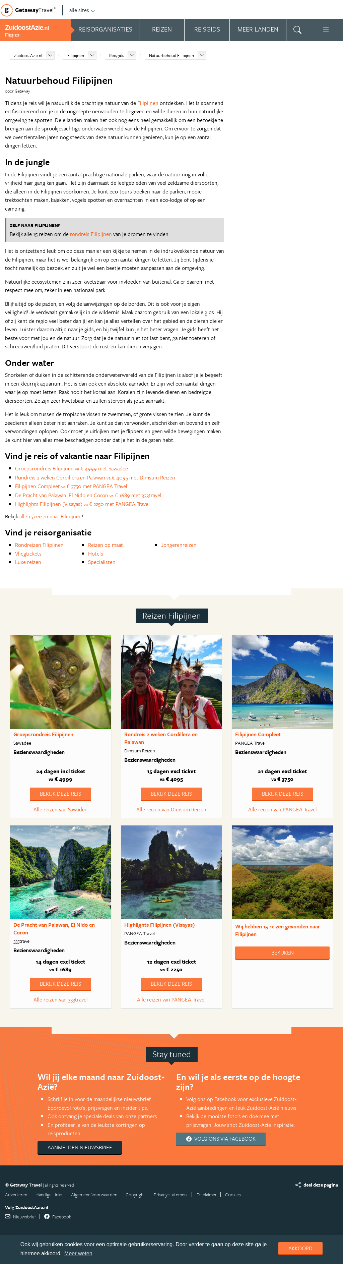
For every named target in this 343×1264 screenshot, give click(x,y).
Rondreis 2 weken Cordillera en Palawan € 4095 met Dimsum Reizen (95, 477)
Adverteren (16, 1194)
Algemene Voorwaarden (94, 1194)
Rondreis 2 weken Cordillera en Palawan (161, 738)
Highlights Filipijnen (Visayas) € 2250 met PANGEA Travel (82, 504)
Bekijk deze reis (60, 794)
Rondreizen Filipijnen (39, 545)
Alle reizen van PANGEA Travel (282, 809)
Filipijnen (75, 55)
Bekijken (282, 953)
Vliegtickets (28, 554)
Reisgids (116, 55)
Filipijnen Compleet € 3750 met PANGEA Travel (71, 486)
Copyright (135, 1194)
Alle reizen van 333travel (60, 999)
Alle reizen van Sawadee (60, 809)
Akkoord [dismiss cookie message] (300, 1248)
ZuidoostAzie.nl (28, 55)
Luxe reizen (28, 562)
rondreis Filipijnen (91, 234)
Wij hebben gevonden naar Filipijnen (277, 930)
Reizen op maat (105, 545)
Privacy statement (171, 1194)
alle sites (82, 10)
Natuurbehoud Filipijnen (171, 55)
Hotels (95, 554)
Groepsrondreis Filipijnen (43, 734)
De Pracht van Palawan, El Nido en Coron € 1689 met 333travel (88, 495)
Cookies (233, 1194)
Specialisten (102, 562)
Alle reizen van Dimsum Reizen (171, 809)
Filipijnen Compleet (258, 734)
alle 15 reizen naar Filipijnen (50, 516)
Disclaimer (207, 1194)
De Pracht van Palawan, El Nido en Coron (54, 928)
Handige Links (49, 1194)
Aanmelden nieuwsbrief (80, 1147)
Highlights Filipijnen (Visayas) (159, 925)
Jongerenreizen (179, 545)
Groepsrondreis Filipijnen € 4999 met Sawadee (71, 468)
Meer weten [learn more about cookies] (78, 1253)
